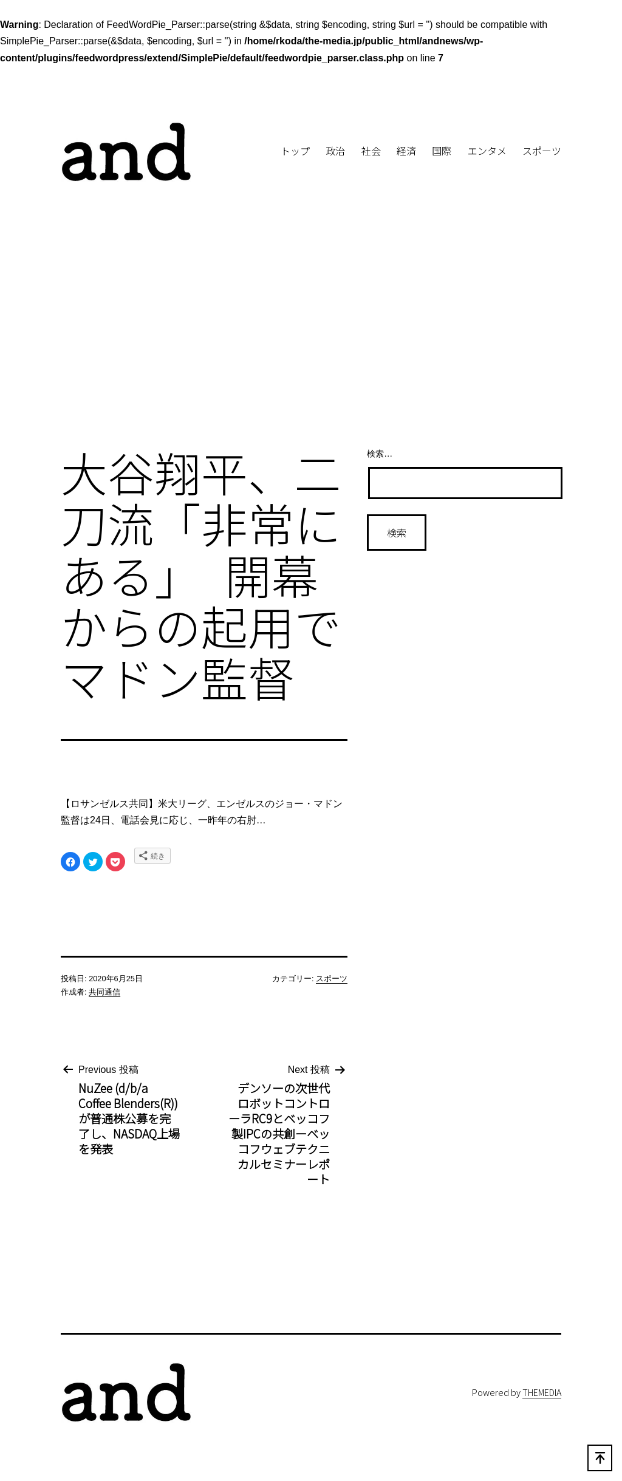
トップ (295, 150)
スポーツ (541, 150)
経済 (406, 150)
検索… (379, 453)
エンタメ (487, 150)
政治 (335, 150)
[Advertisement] (311, 337)
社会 (371, 150)
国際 (441, 150)
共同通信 (104, 991)
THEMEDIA (541, 1392)
